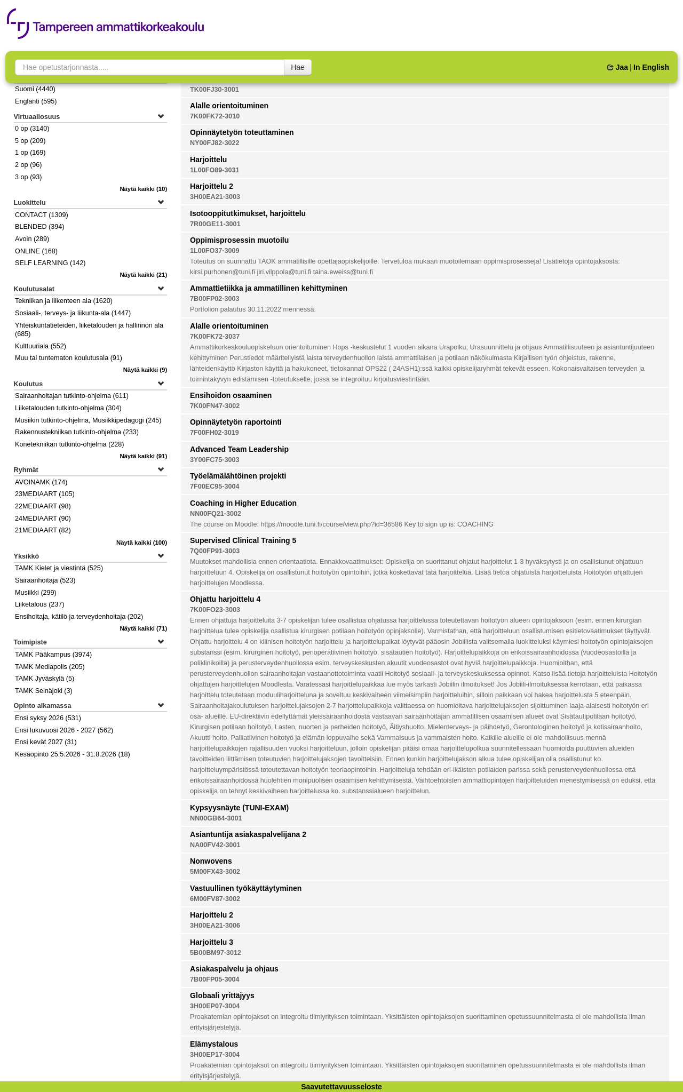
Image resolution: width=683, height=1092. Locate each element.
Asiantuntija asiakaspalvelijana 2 (248, 834)
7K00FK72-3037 (215, 336)
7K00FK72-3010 (215, 116)
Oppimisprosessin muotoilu (239, 240)
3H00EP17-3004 (215, 1054)
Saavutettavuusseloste (341, 1086)
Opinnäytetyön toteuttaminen (241, 132)
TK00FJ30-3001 (214, 89)
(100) (141, 542)
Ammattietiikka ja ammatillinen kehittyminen (268, 288)
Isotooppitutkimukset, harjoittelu (248, 213)
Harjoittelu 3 (211, 942)
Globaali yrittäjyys (222, 995)
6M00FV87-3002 (215, 899)
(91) (143, 456)
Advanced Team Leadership (239, 449)
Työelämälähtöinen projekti (238, 476)
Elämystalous (214, 1044)
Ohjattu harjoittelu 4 (225, 599)
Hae (298, 67)
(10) (143, 189)
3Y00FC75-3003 (214, 460)
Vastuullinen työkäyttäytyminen (245, 888)
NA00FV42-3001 (215, 845)
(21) (143, 275)
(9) (145, 369)
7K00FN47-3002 (215, 406)
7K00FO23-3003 (215, 609)
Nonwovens (211, 861)
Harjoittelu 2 (211, 186)
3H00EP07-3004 (215, 1006)
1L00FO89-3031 (214, 170)
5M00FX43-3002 (215, 871)
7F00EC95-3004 (214, 486)
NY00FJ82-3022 (214, 143)
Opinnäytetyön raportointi (236, 422)
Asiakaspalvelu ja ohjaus (234, 969)
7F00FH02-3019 (214, 432)
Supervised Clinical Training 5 (243, 540)
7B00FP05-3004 (214, 979)
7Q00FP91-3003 (215, 551)
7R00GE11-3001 (215, 224)
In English (651, 67)
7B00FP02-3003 (214, 298)
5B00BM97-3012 (215, 953)
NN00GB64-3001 (216, 818)
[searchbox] (149, 67)
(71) (143, 628)
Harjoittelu (208, 159)
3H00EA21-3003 (215, 197)
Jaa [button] (618, 67)
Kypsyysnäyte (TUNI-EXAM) (239, 807)
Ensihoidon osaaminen (231, 395)
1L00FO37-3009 (214, 250)
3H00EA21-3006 (215, 925)
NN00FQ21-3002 (215, 513)
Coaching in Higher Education (243, 503)
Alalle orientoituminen (229, 105)
